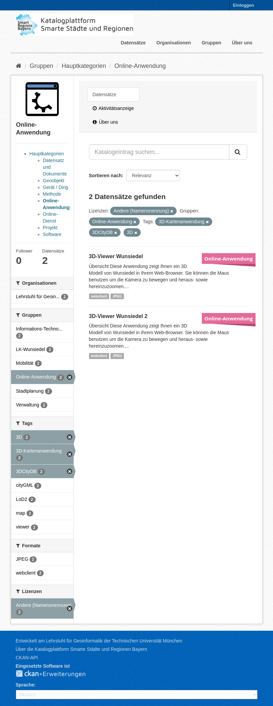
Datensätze (133, 42)
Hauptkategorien (84, 66)
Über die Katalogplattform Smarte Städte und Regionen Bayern (81, 649)
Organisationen (173, 42)
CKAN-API (27, 657)
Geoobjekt (53, 180)
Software (52, 234)
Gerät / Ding (55, 187)
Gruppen (211, 42)
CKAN (56, 674)
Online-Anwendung (140, 66)
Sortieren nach (105, 175)
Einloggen (243, 5)
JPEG (117, 296)
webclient (99, 296)
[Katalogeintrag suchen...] (159, 152)
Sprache (25, 685)
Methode (52, 194)
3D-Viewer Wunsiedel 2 (118, 316)
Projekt (50, 227)
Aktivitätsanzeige (113, 108)
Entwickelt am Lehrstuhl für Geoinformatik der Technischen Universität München (99, 640)
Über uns (242, 42)
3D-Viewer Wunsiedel (116, 256)
